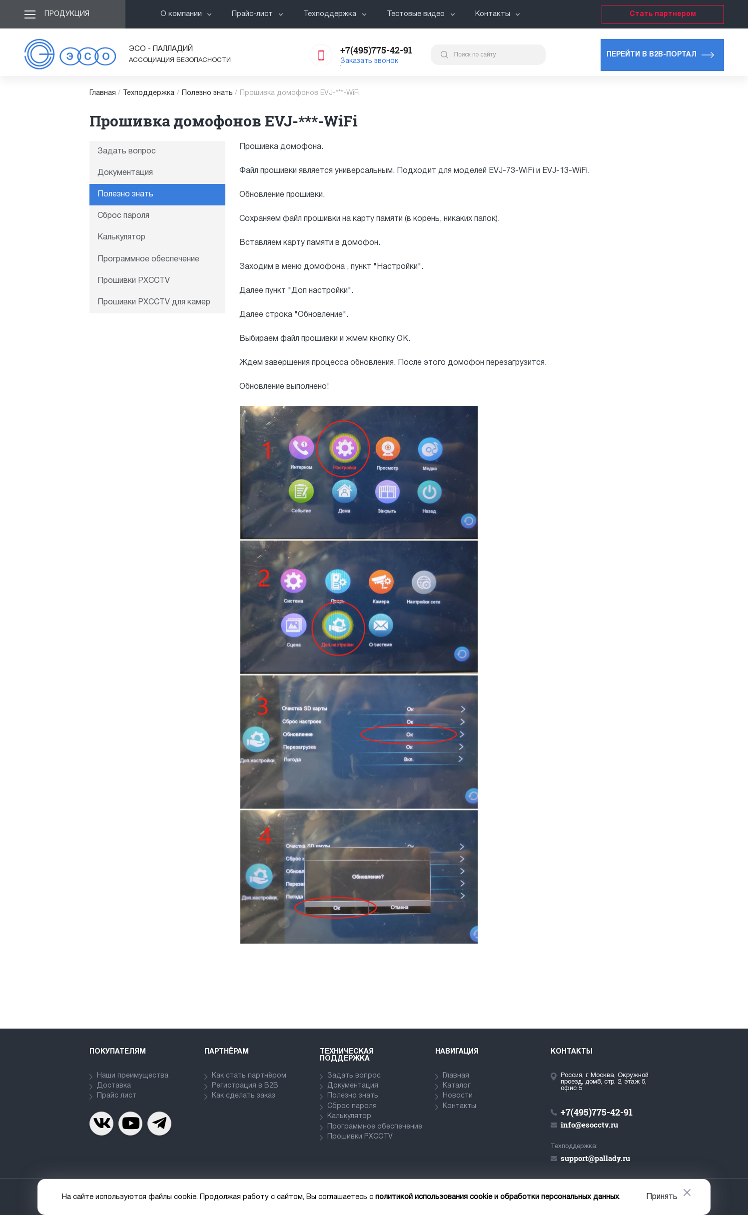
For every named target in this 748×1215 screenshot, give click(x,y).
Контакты (498, 13)
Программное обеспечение (148, 259)
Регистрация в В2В (245, 1086)
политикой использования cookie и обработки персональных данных (497, 1197)
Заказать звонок (369, 61)
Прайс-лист (257, 13)
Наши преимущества (132, 1076)
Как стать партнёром (249, 1076)
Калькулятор (121, 237)
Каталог (457, 1086)
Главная (102, 93)
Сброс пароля (123, 215)
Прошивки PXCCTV (133, 280)
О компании (186, 13)
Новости (458, 1096)
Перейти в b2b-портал (652, 54)
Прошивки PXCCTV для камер (153, 302)
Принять (662, 1197)
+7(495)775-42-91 (376, 50)
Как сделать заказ (243, 1096)
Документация (125, 172)
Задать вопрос (126, 151)
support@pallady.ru (595, 1158)
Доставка (114, 1086)
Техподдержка (335, 13)
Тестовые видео (421, 13)
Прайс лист (116, 1096)
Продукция (66, 14)
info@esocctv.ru (589, 1125)
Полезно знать (207, 93)
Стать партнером (663, 14)
